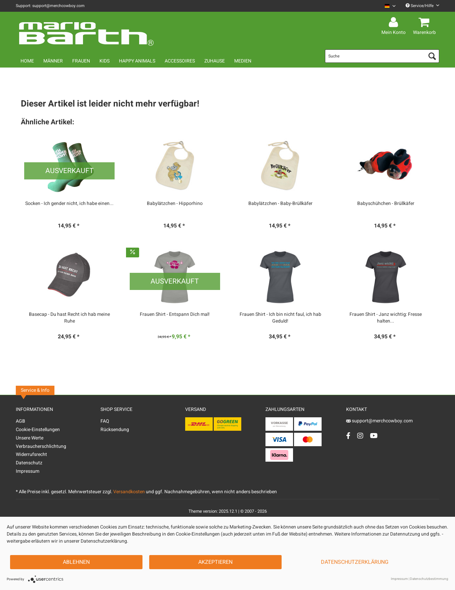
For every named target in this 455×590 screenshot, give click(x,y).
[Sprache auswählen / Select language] (390, 6)
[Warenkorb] (425, 22)
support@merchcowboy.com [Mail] (379, 420)
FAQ (104, 421)
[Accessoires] (180, 61)
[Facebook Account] (348, 435)
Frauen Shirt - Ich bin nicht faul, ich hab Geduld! (280, 318)
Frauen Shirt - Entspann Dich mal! (175, 314)
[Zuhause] (215, 61)
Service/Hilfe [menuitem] (422, 6)
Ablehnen (76, 562)
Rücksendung (114, 429)
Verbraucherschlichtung (41, 446)
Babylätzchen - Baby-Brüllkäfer (280, 203)
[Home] (27, 61)
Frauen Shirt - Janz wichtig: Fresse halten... (385, 318)
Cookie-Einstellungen (38, 429)
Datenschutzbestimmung (429, 579)
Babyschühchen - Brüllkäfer (385, 203)
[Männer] (53, 61)
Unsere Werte (29, 437)
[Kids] (104, 61)
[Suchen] (432, 56)
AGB (20, 421)
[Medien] (243, 61)
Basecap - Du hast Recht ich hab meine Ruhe (69, 318)
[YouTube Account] (374, 435)
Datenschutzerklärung (354, 562)
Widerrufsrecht (31, 454)
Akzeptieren (215, 562)
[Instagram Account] (360, 435)
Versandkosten (129, 491)
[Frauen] (81, 61)
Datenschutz (29, 462)
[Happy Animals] (137, 61)
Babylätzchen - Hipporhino (175, 203)
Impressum (27, 471)
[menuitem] (388, 6)
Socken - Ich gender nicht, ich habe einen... (69, 203)
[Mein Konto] (394, 22)
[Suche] (382, 56)
